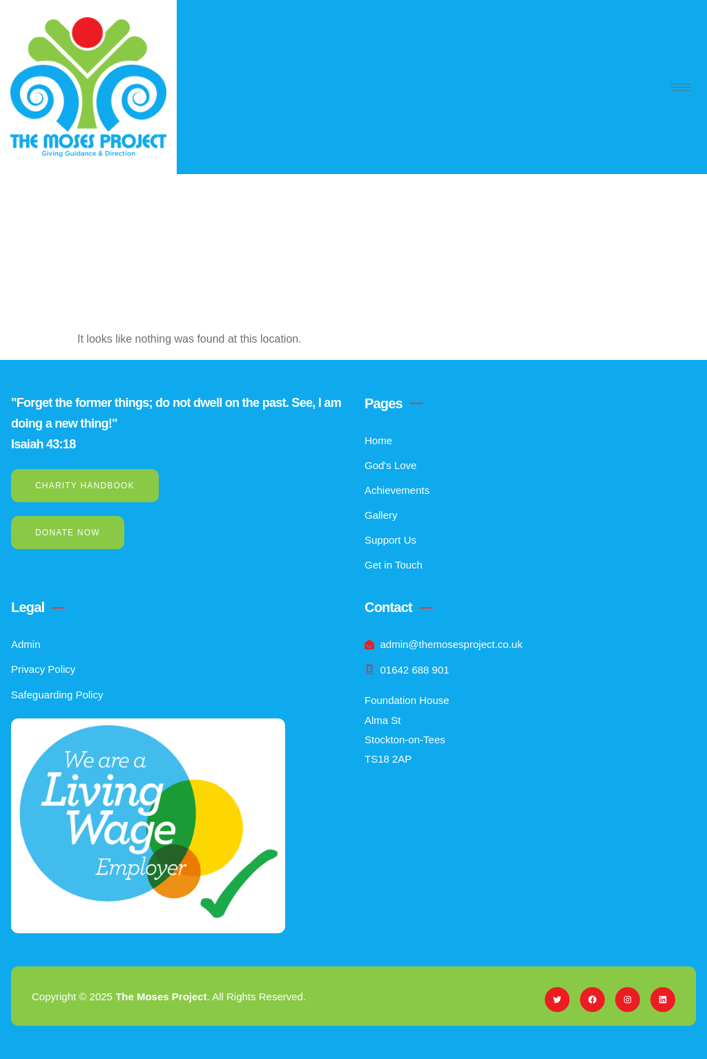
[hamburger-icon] (680, 87)
